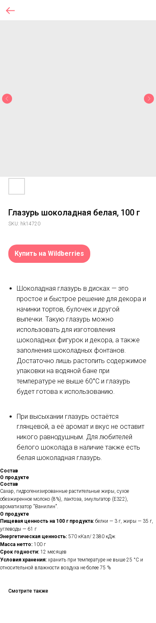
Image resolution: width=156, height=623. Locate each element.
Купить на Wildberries (49, 253)
